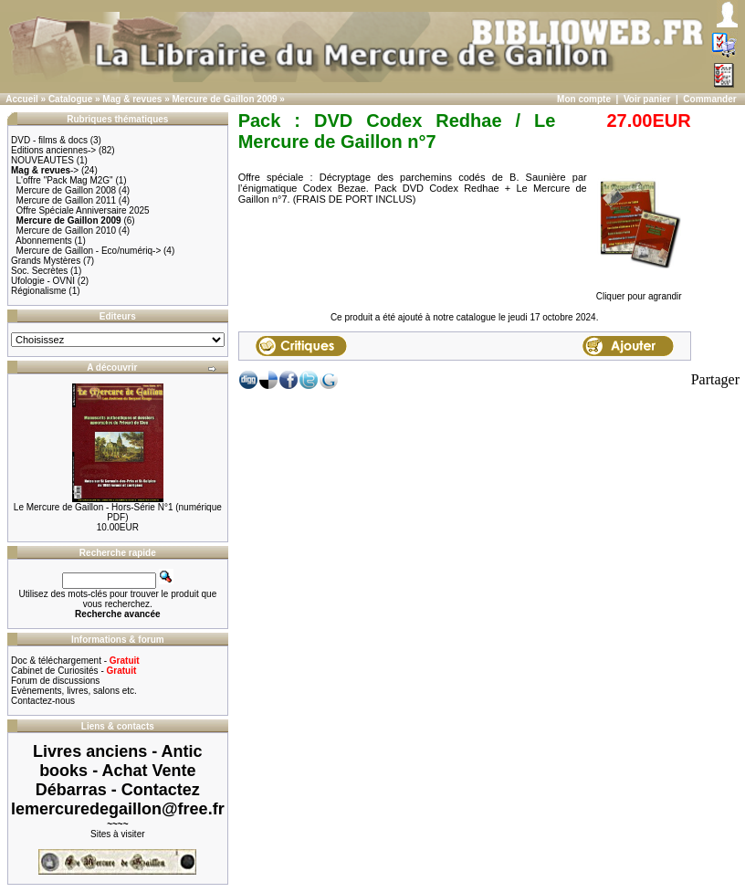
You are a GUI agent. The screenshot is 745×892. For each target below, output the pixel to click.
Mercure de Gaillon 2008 (66, 190)
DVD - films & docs (49, 140)
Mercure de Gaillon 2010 (66, 231)
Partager (715, 379)
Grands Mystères (45, 261)
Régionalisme (39, 291)
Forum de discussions (55, 681)
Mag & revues (132, 99)
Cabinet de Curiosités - (73, 671)
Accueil (21, 99)
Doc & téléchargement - (75, 661)
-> (45, 170)
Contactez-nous (43, 701)
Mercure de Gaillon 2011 (66, 200)
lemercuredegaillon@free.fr (118, 809)
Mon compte (584, 99)
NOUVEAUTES (42, 160)
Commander (709, 99)
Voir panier (647, 99)
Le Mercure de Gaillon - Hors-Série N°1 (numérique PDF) (118, 512)
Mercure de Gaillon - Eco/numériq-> (89, 251)
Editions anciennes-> (53, 150)
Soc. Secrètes (39, 271)
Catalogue (70, 99)
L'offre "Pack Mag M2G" (64, 180)
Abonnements (44, 241)
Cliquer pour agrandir (639, 292)
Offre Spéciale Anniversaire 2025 (83, 210)
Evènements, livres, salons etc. (74, 691)
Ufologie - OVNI (43, 281)
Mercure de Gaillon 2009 (225, 99)
